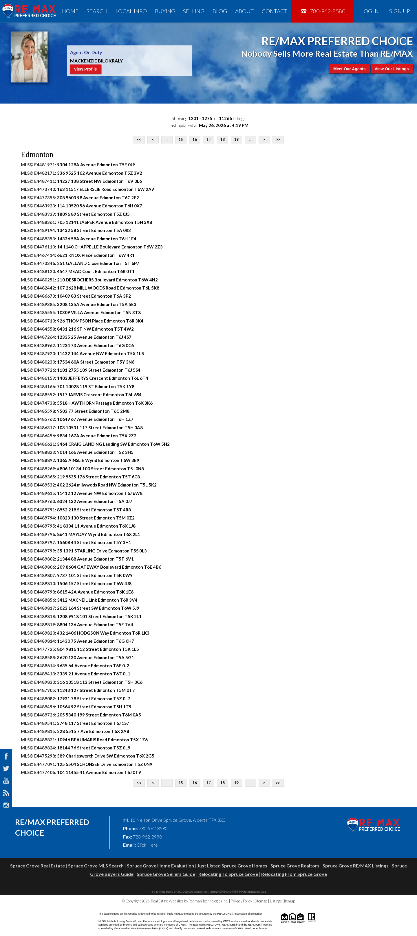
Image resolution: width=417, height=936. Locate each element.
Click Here (147, 844)
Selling (193, 11)
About (244, 11)
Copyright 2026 (137, 901)
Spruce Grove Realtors (294, 865)
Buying (165, 11)
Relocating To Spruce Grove (228, 874)
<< (139, 139)
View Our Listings (392, 69)
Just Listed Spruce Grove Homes (232, 865)
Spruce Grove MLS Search (96, 865)
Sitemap (261, 901)
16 (194, 139)
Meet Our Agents (349, 69)
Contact (274, 11)
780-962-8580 (322, 11)
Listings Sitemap (282, 901)
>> (278, 139)
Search (97, 11)
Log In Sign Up (385, 11)
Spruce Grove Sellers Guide (166, 874)
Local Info (131, 11)
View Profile (85, 69)
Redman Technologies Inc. (208, 901)
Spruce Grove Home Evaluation (160, 865)
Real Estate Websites (167, 901)
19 (236, 139)
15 (180, 139)
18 (222, 139)
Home (70, 11)
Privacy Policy (241, 901)
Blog (220, 11)
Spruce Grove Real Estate (37, 865)
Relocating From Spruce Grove (294, 874)
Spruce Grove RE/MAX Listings (356, 865)
